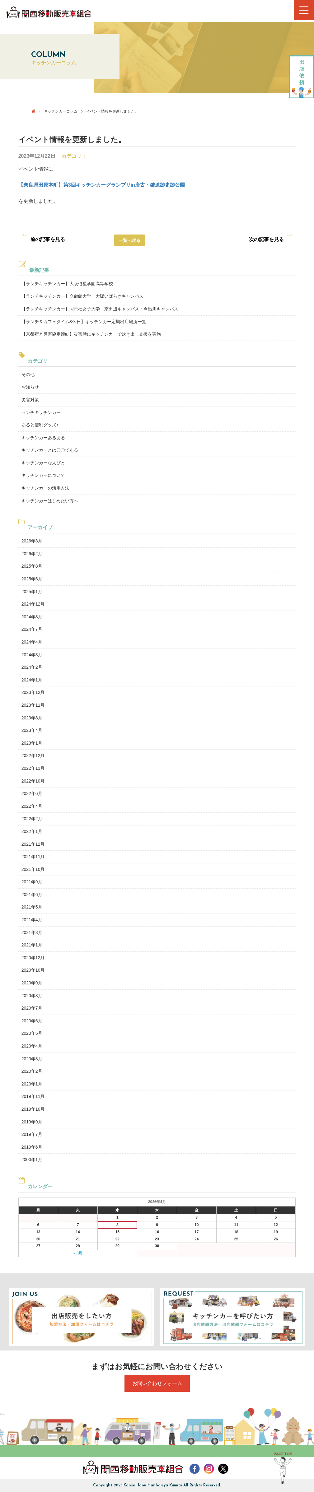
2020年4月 (31, 1045)
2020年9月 (31, 982)
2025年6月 (31, 578)
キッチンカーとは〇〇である (49, 450)
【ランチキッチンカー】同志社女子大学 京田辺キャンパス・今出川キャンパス (99, 308)
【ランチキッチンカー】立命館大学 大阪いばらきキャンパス (82, 296)
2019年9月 (31, 1121)
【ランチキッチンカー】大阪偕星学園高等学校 (67, 283)
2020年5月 (31, 1033)
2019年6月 (31, 1147)
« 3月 (77, 1253)
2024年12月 (33, 604)
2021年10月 (33, 869)
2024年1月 (31, 679)
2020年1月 (31, 1083)
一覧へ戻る (129, 240)
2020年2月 (31, 1071)
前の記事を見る (47, 239)
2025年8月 (31, 566)
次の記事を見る (266, 239)
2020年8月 (31, 995)
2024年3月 (31, 654)
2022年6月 (31, 793)
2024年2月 (31, 667)
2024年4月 (31, 641)
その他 (28, 374)
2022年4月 (31, 806)
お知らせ (30, 386)
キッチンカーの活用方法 (45, 488)
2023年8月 (31, 717)
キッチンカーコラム (60, 111)
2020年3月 (31, 1058)
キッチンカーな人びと (43, 462)
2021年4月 (31, 919)
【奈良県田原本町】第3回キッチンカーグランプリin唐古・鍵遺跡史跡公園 (101, 185)
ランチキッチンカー (41, 412)
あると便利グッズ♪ (40, 424)
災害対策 (30, 399)
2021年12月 (33, 844)
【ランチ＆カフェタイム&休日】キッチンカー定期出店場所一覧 (83, 321)
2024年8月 (31, 616)
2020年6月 (31, 1020)
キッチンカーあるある (43, 437)
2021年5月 (31, 906)
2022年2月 (31, 818)
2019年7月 (31, 1134)
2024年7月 (31, 629)
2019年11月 (33, 1096)
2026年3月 (31, 540)
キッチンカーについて (43, 475)
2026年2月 (31, 553)
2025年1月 (31, 591)
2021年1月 (31, 944)
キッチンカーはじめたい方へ (49, 500)
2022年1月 (31, 831)
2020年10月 (33, 970)
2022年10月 (33, 781)
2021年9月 (31, 881)
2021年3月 (31, 932)
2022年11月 (33, 768)
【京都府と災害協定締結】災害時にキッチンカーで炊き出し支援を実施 (91, 334)
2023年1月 (31, 743)
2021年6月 (31, 894)
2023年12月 (33, 692)
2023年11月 (33, 705)
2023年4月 (31, 730)
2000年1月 (31, 1159)
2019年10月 (33, 1109)
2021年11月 (33, 856)
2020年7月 (31, 1008)
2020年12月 (33, 957)
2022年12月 (33, 755)
